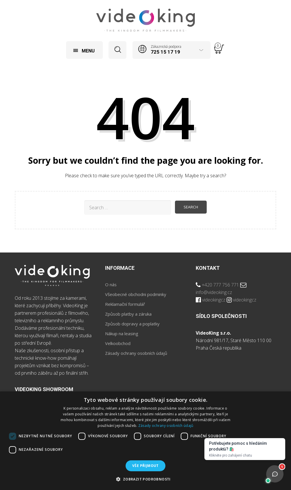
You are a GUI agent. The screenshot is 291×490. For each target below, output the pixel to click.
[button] (145, 479)
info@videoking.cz (214, 292)
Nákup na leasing (121, 333)
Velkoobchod (117, 343)
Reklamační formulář (125, 304)
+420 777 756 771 (220, 285)
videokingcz (213, 300)
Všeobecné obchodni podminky (135, 294)
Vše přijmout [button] (145, 465)
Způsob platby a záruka (128, 314)
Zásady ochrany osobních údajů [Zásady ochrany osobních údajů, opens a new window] (165, 425)
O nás (111, 284)
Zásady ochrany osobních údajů (136, 353)
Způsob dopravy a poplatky (132, 324)
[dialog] (145, 440)
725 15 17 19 (165, 52)
